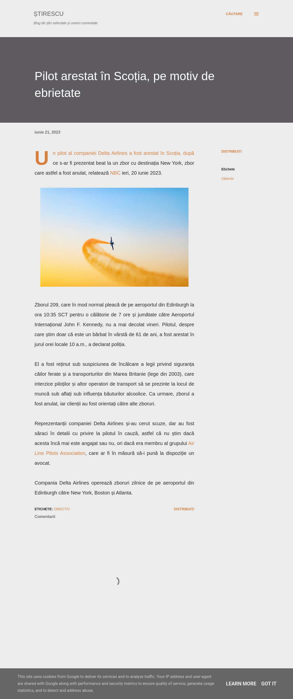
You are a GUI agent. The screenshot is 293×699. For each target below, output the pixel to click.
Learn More (241, 684)
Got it (269, 684)
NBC (115, 173)
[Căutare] (234, 14)
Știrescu (48, 13)
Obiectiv (227, 179)
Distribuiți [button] (231, 151)
